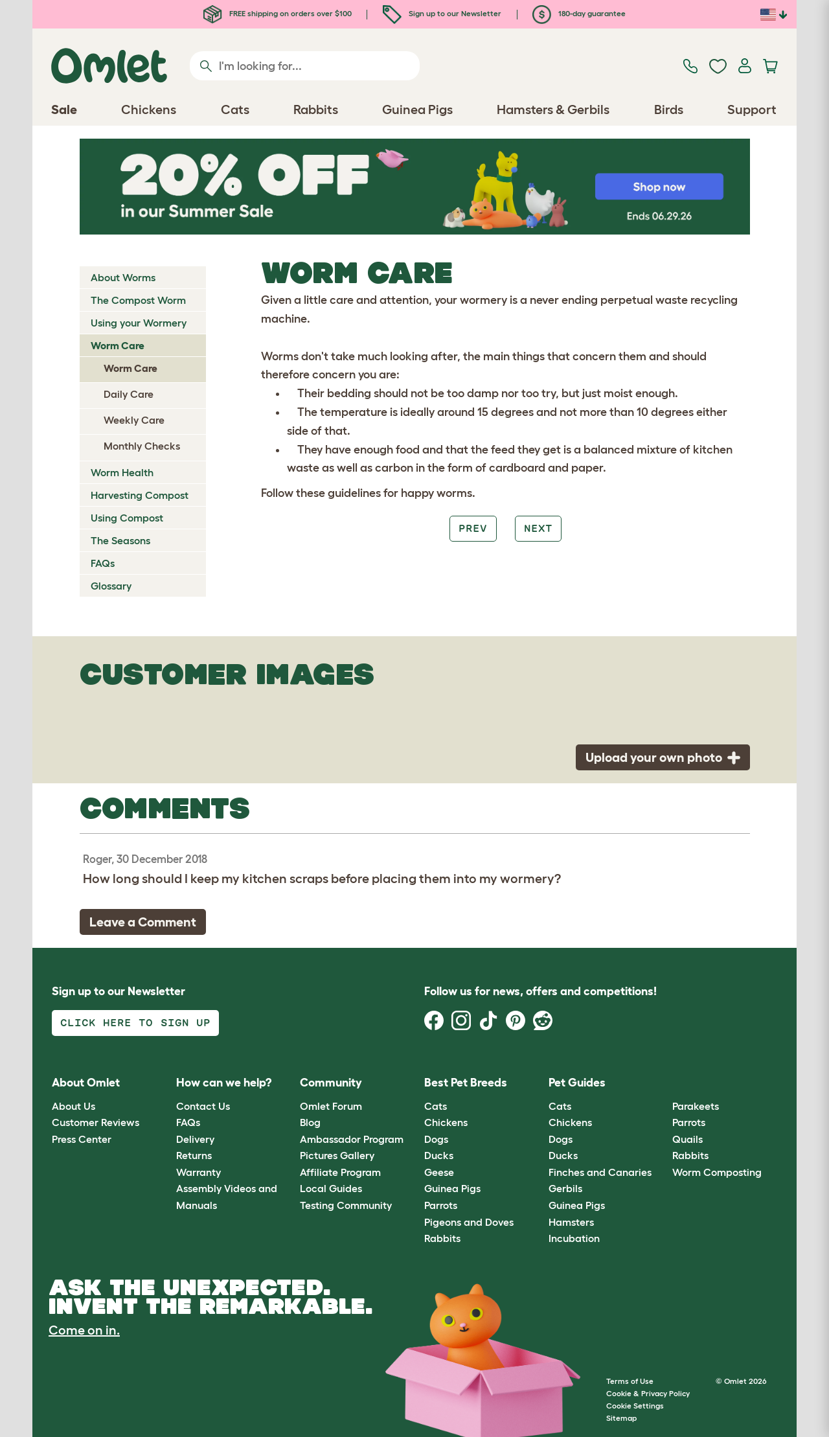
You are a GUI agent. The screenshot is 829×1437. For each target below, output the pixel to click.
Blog (310, 1122)
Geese (439, 1172)
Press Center (81, 1139)
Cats (435, 1106)
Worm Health (122, 472)
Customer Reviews (95, 1122)
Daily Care (128, 394)
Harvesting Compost (139, 495)
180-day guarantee (579, 13)
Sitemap (621, 1418)
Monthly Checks (142, 446)
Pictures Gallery (337, 1155)
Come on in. (84, 1330)
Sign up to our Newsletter (442, 13)
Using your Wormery (139, 322)
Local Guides (331, 1188)
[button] (663, 1083)
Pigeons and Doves (469, 1222)
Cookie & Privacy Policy (648, 1393)
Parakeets (695, 1106)
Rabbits (442, 1238)
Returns (194, 1155)
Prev (473, 528)
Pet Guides (577, 1082)
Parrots (440, 1205)
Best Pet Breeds (465, 1082)
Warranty (198, 1172)
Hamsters (571, 1222)
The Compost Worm (138, 300)
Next (538, 528)
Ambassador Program (351, 1139)
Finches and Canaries (600, 1172)
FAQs (103, 563)
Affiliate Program (340, 1172)
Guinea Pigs (452, 1188)
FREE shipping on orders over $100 (277, 13)
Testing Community (346, 1205)
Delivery (195, 1139)
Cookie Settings (635, 1405)
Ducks (438, 1155)
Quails (687, 1139)
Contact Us (203, 1106)
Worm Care (117, 345)
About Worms (123, 277)
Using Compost (127, 517)
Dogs (436, 1139)
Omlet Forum (331, 1106)
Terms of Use (629, 1381)
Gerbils (565, 1188)
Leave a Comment (142, 922)
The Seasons (120, 540)
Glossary (111, 586)
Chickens (446, 1122)
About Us (73, 1106)
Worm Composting (717, 1172)
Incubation (574, 1238)
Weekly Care (134, 420)
